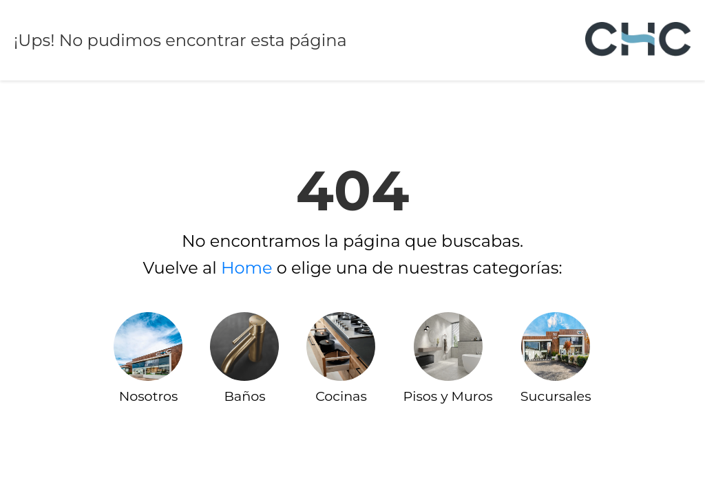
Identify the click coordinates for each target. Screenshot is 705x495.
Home (247, 268)
